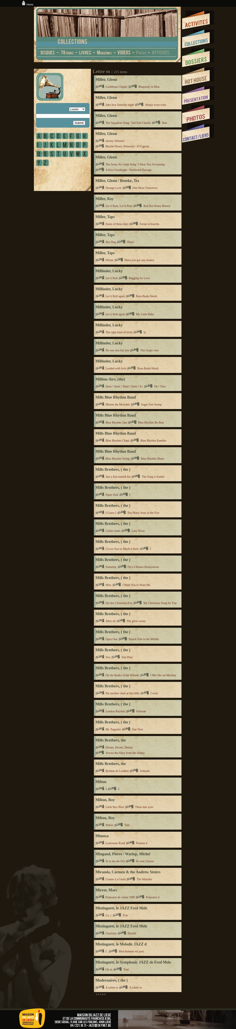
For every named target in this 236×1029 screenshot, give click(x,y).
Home (27, 4)
